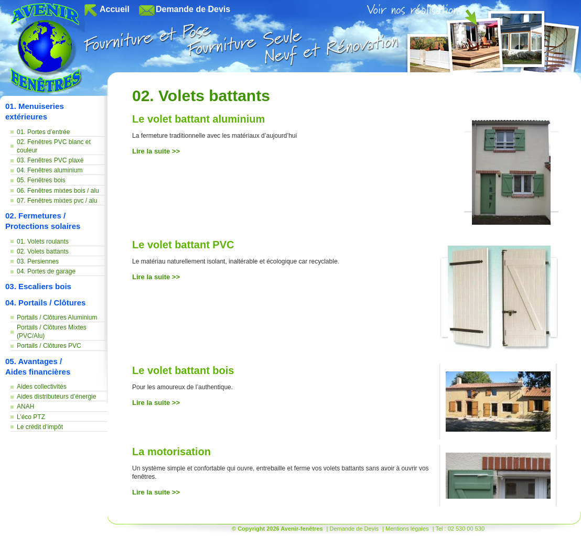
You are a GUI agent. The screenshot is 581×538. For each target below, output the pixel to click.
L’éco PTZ (31, 417)
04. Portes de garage (46, 271)
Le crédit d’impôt (40, 427)
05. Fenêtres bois (41, 180)
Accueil (115, 9)
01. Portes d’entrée (43, 132)
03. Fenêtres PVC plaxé (50, 160)
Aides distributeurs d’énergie (56, 396)
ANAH (25, 406)
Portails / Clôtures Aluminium (57, 317)
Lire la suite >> (156, 151)
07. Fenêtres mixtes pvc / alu (57, 200)
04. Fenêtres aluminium (49, 170)
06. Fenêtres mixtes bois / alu (58, 190)
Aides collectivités (42, 386)
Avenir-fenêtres (47, 49)
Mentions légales (407, 528)
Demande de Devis (193, 9)
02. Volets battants (43, 251)
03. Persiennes (38, 261)
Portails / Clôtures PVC (49, 345)
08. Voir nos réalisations (474, 38)
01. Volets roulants (43, 241)
